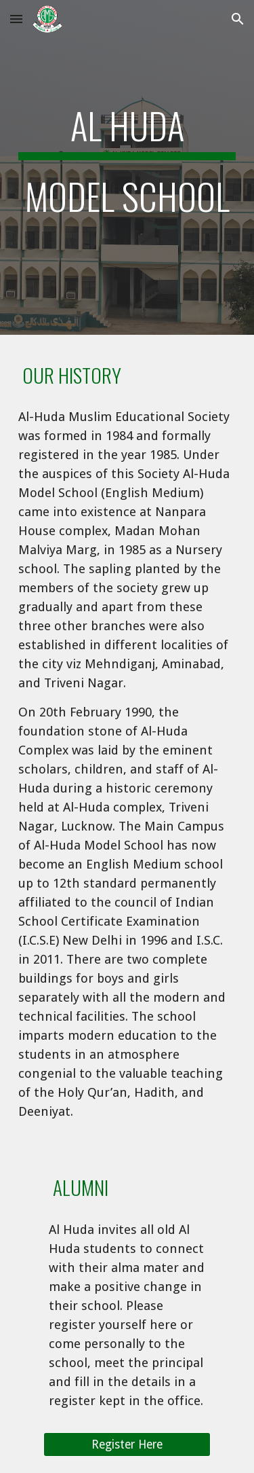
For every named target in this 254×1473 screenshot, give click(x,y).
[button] (16, 18)
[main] (127, 167)
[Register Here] (126, 1444)
